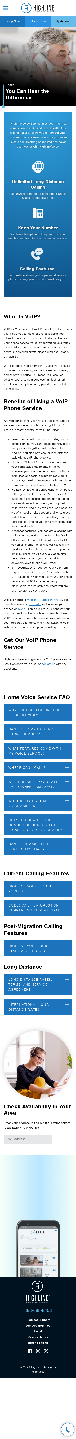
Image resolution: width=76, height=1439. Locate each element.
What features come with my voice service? (38, 747)
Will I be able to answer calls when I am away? (38, 780)
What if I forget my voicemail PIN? (38, 799)
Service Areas (38, 1337)
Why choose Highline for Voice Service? (38, 708)
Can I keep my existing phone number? (38, 728)
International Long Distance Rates (38, 1003)
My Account (63, 21)
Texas (21, 605)
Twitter (46, 1351)
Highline (38, 1292)
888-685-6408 (38, 1310)
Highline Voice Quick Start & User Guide (38, 944)
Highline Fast (38, 8)
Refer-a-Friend (38, 1343)
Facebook (30, 1351)
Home (10, 85)
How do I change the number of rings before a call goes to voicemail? (38, 821)
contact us (48, 660)
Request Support (38, 1320)
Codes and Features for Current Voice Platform (38, 904)
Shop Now (13, 21)
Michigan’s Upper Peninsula (44, 596)
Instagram (38, 1351)
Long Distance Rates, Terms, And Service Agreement (38, 981)
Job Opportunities (38, 1326)
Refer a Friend (38, 21)
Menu (5, 8)
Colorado (35, 601)
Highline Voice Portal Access (38, 885)
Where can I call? (38, 764)
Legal (38, 1331)
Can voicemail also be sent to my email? (38, 842)
